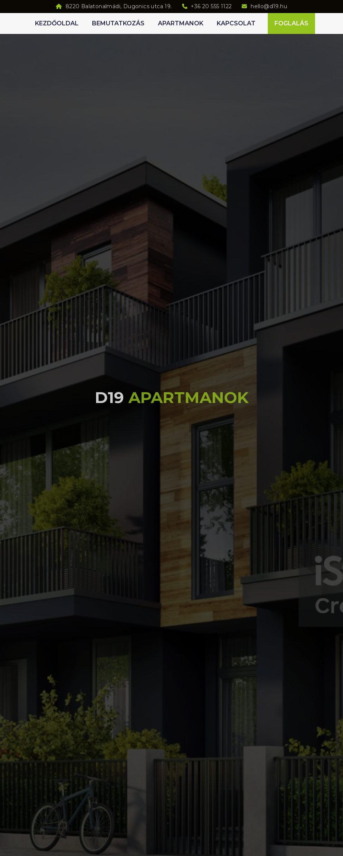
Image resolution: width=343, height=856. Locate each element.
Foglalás (291, 23)
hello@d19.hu (269, 6)
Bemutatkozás (118, 23)
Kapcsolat (236, 23)
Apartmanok (180, 23)
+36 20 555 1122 (211, 6)
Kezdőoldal (57, 23)
